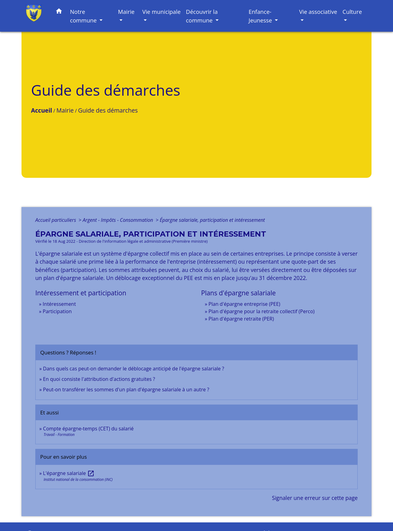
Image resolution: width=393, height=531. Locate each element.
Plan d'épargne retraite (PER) (241, 318)
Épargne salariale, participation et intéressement (212, 220)
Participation (57, 311)
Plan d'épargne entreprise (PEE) (244, 304)
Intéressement (59, 304)
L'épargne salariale (69, 473)
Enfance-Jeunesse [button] (261, 16)
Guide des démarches (108, 110)
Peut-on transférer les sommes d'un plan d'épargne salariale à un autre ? (126, 389)
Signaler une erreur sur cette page (315, 497)
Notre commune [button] (84, 16)
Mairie (65, 110)
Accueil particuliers (56, 220)
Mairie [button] (126, 11)
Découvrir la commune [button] (202, 16)
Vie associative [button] (318, 11)
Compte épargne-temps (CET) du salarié (88, 428)
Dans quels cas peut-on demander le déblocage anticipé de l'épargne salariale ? (133, 368)
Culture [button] (352, 11)
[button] (59, 12)
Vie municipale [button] (161, 11)
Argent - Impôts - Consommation (118, 220)
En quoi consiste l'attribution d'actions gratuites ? (99, 379)
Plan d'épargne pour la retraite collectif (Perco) (261, 311)
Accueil (41, 110)
